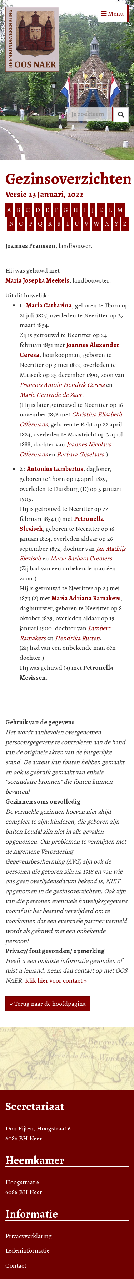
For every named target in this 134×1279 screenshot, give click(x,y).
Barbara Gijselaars (80, 454)
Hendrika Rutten (77, 638)
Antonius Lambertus (55, 469)
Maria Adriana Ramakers (86, 598)
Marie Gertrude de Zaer (51, 394)
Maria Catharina (49, 305)
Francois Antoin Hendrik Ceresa (62, 384)
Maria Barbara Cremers (81, 558)
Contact (15, 1265)
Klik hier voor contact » (56, 980)
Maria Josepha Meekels (37, 280)
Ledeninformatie (27, 1250)
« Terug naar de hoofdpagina (48, 1003)
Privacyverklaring (28, 1236)
